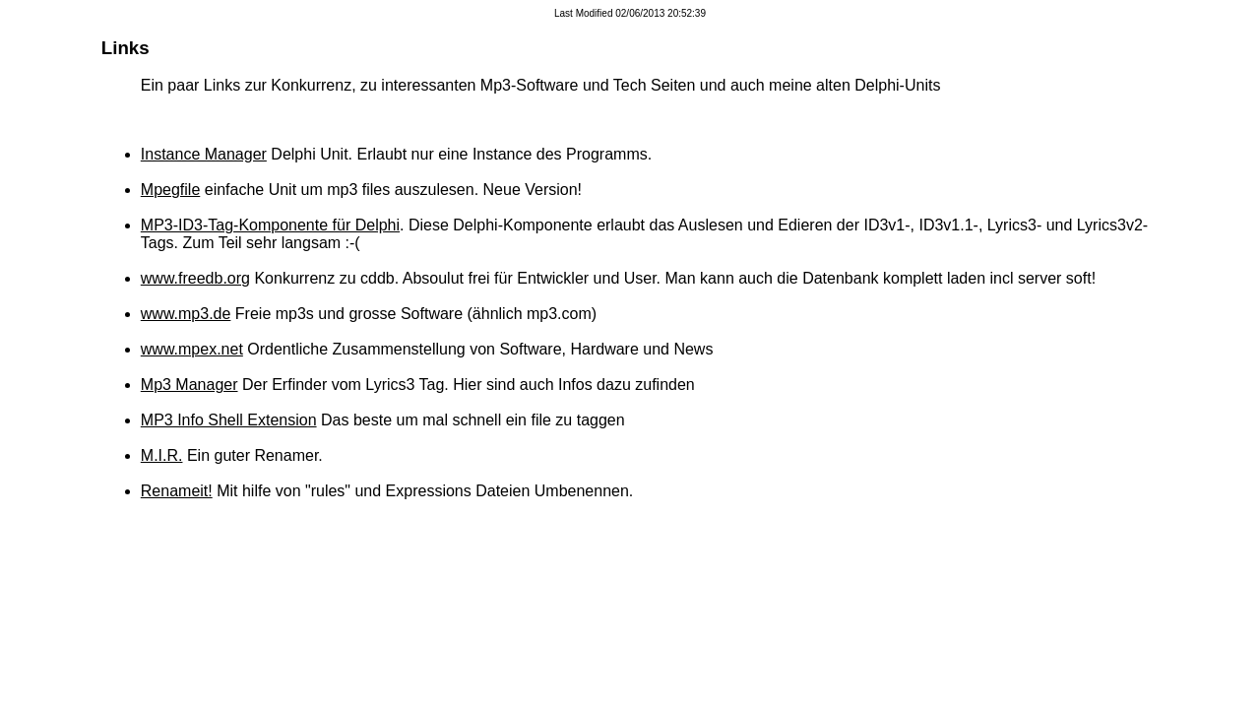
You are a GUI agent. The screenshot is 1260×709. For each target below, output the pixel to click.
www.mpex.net (192, 349)
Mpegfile (170, 189)
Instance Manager (204, 154)
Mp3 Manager (189, 384)
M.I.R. (162, 455)
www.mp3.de (186, 313)
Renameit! (177, 491)
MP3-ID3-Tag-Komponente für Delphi (270, 225)
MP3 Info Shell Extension (229, 420)
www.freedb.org (195, 278)
